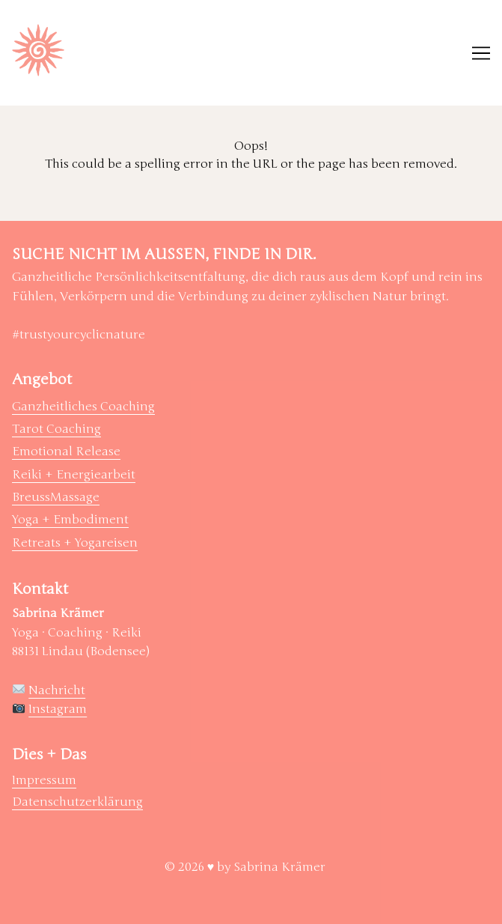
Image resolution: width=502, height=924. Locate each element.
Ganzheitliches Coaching (83, 406)
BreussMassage (56, 497)
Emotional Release (66, 451)
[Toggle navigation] (481, 53)
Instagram (57, 709)
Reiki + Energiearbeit (73, 474)
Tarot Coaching (56, 429)
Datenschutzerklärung (77, 801)
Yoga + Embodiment (70, 519)
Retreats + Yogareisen (75, 542)
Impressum (44, 780)
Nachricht (56, 690)
